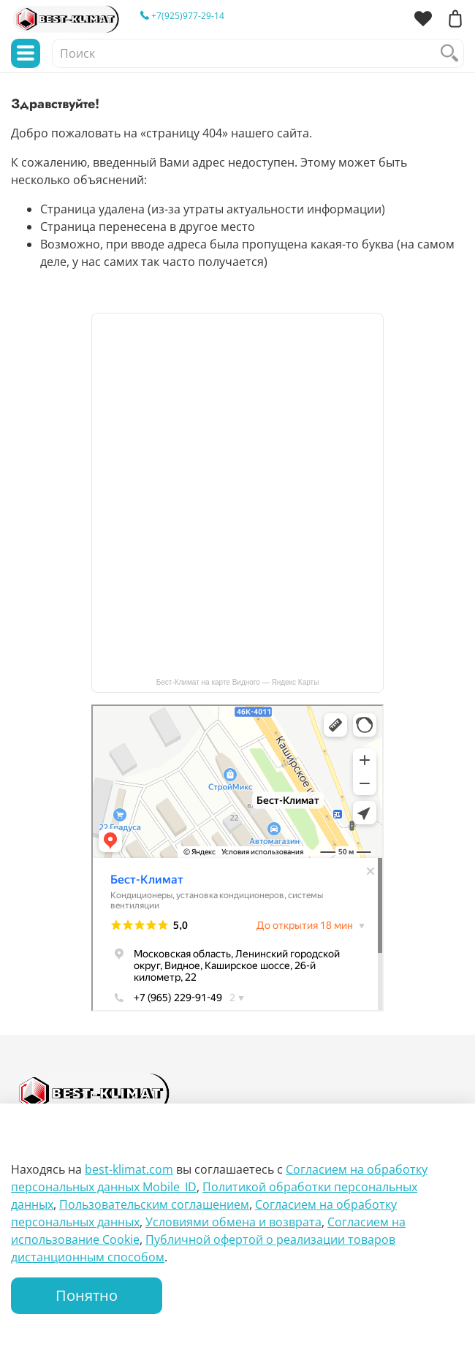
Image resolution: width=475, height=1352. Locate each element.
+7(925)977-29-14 (182, 16)
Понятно (87, 1295)
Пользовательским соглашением (154, 1204)
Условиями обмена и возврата (233, 1222)
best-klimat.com (129, 1169)
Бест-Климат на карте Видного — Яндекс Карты (237, 682)
